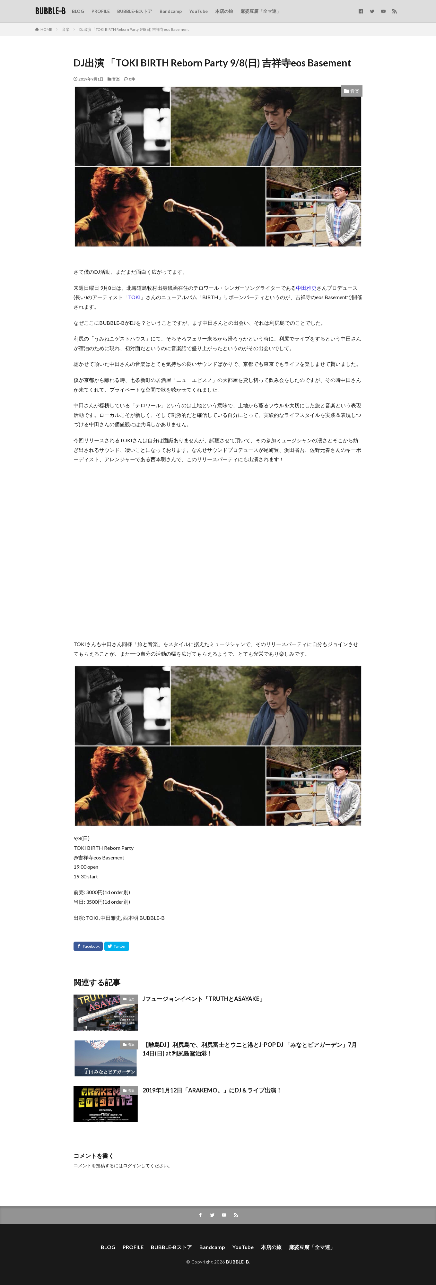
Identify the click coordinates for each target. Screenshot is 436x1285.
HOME (46, 29)
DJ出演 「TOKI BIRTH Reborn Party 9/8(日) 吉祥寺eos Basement (134, 29)
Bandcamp (171, 11)
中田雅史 (306, 288)
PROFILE (101, 11)
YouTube (198, 11)
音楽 (66, 29)
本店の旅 (224, 11)
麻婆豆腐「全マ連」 (260, 11)
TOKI (134, 297)
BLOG (78, 11)
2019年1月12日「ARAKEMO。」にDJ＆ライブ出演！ (212, 1090)
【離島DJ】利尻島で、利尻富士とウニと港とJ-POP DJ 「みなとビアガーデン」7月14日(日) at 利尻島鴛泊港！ (250, 1049)
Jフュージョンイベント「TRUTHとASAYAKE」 (204, 998)
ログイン (132, 1165)
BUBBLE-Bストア (134, 11)
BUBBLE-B (50, 11)
